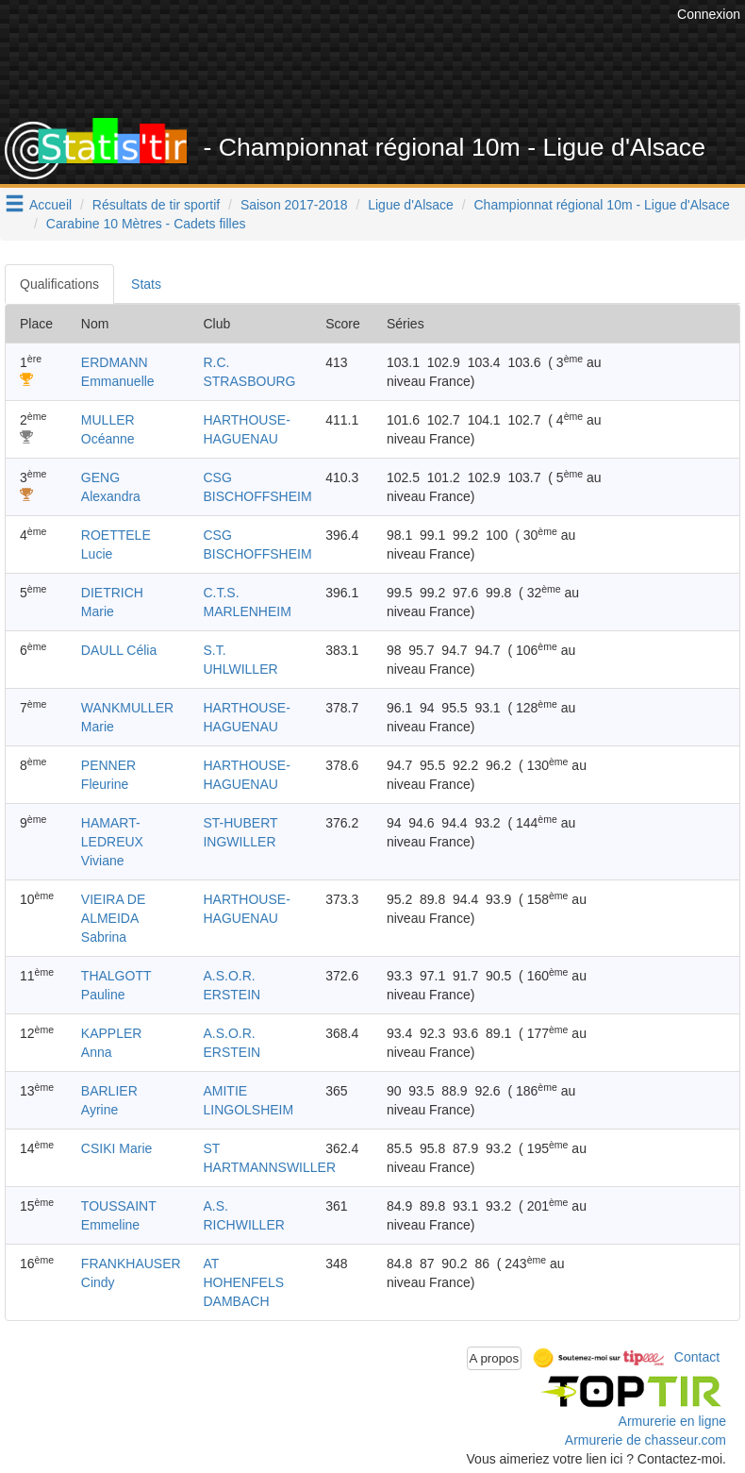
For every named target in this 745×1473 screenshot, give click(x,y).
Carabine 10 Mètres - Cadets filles (146, 223)
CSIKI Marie (116, 1148)
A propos (495, 1358)
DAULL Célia (119, 650)
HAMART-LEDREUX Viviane (112, 841)
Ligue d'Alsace (411, 204)
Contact (697, 1356)
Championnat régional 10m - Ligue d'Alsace (602, 204)
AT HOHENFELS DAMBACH (243, 1282)
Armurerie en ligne (672, 1421)
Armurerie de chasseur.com (645, 1440)
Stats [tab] (146, 284)
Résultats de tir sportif (156, 204)
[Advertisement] (397, 70)
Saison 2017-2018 (294, 204)
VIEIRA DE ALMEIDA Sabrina (113, 918)
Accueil (50, 204)
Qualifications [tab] (59, 284)
